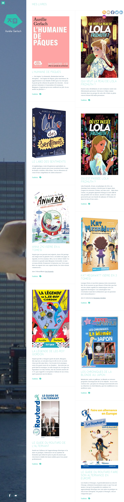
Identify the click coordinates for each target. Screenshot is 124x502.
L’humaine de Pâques (46, 71)
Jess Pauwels (49, 271)
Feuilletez (35, 94)
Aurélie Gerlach (13, 31)
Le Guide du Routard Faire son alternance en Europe (99, 475)
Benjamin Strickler (100, 298)
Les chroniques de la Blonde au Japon (96, 373)
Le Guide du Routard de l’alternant (49, 444)
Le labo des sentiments (49, 161)
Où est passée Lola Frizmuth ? (95, 180)
